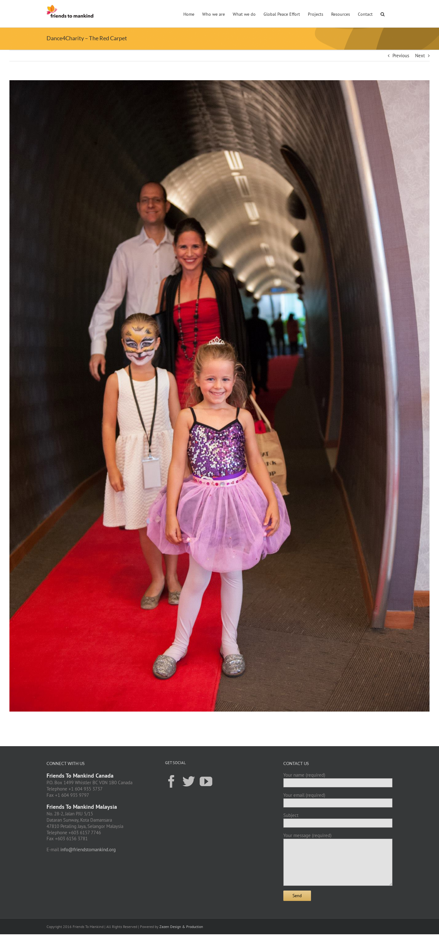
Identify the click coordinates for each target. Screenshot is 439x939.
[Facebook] (171, 781)
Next (420, 56)
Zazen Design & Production (181, 926)
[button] (383, 13)
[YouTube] (206, 781)
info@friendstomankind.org (88, 849)
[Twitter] (188, 781)
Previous (400, 56)
